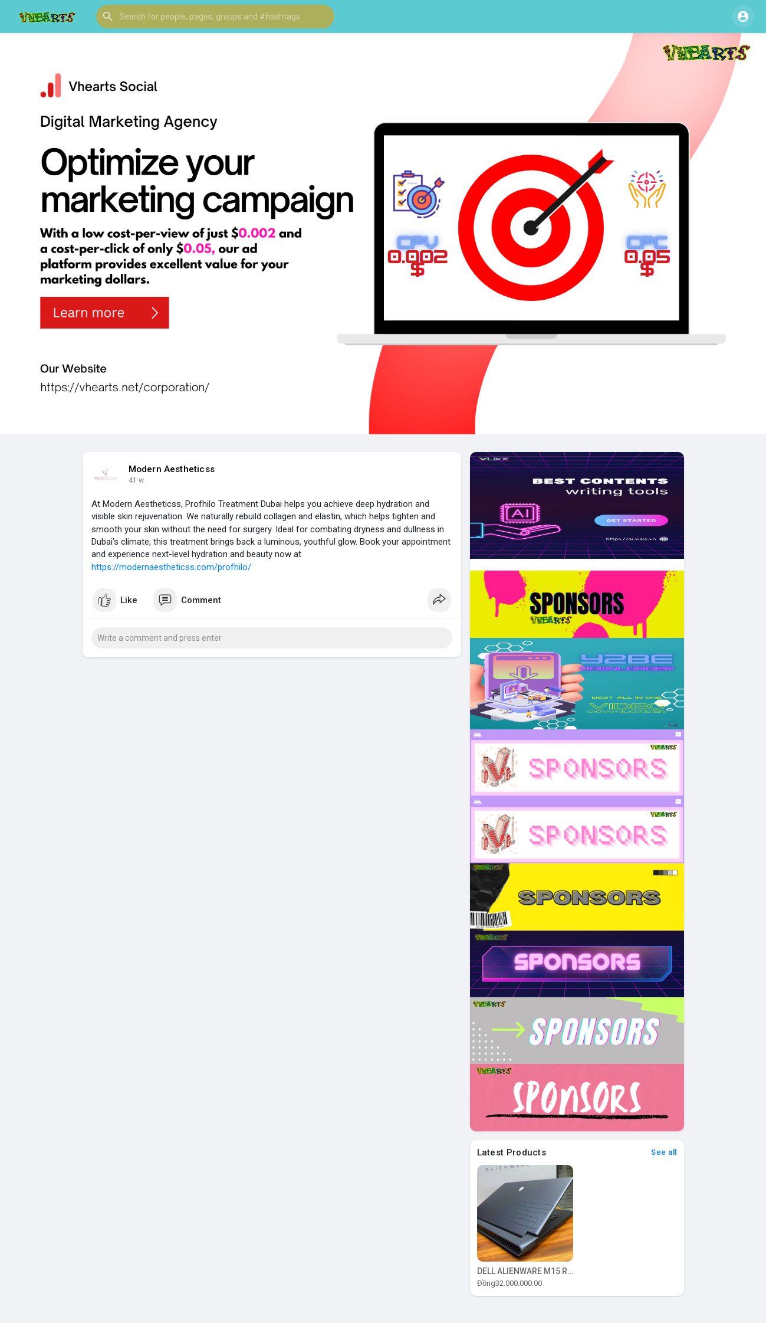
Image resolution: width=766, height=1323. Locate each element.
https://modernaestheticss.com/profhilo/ (171, 567)
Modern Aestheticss (172, 469)
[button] (215, 16)
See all (664, 1152)
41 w (136, 480)
